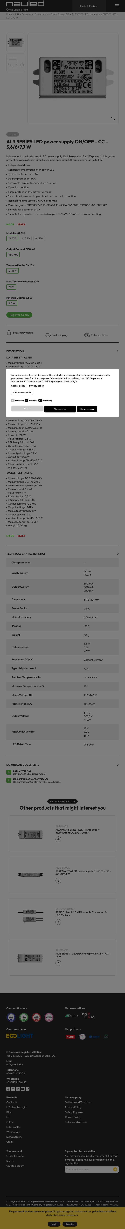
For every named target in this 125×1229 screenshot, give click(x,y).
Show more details (23, 392)
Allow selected (60, 409)
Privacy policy (36, 385)
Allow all (27, 408)
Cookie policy (18, 385)
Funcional (19, 400)
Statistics (33, 400)
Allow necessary (87, 409)
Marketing (47, 400)
